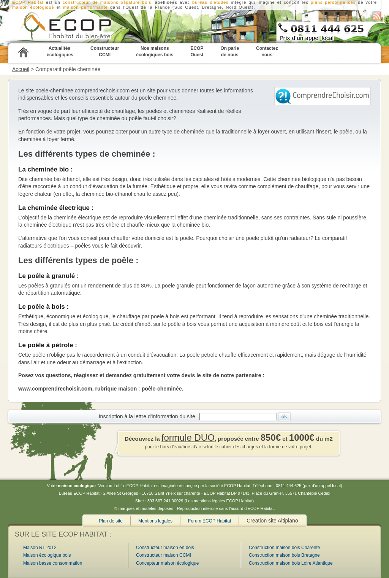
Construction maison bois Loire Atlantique (291, 563)
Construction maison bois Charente (284, 547)
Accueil (20, 69)
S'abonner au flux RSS (377, 16)
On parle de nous (229, 51)
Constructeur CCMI (104, 51)
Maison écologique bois (47, 555)
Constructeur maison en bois (165, 547)
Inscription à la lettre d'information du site (148, 416)
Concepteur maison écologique (167, 563)
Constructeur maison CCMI (163, 555)
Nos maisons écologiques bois (154, 51)
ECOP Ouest (196, 51)
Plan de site (111, 521)
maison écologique (33, 7)
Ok (284, 417)
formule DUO (188, 437)
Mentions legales (155, 521)
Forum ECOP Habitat (209, 521)
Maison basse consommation (52, 563)
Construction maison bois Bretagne (284, 555)
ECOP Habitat (55, 27)
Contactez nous (267, 51)
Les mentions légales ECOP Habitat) (220, 501)
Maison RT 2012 (40, 547)
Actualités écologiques (60, 51)
